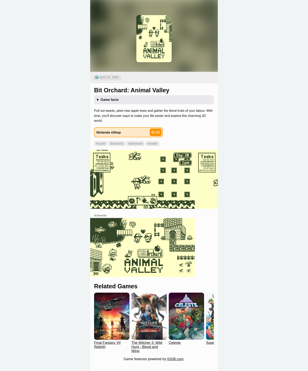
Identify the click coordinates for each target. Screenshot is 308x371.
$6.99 (155, 132)
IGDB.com (175, 359)
